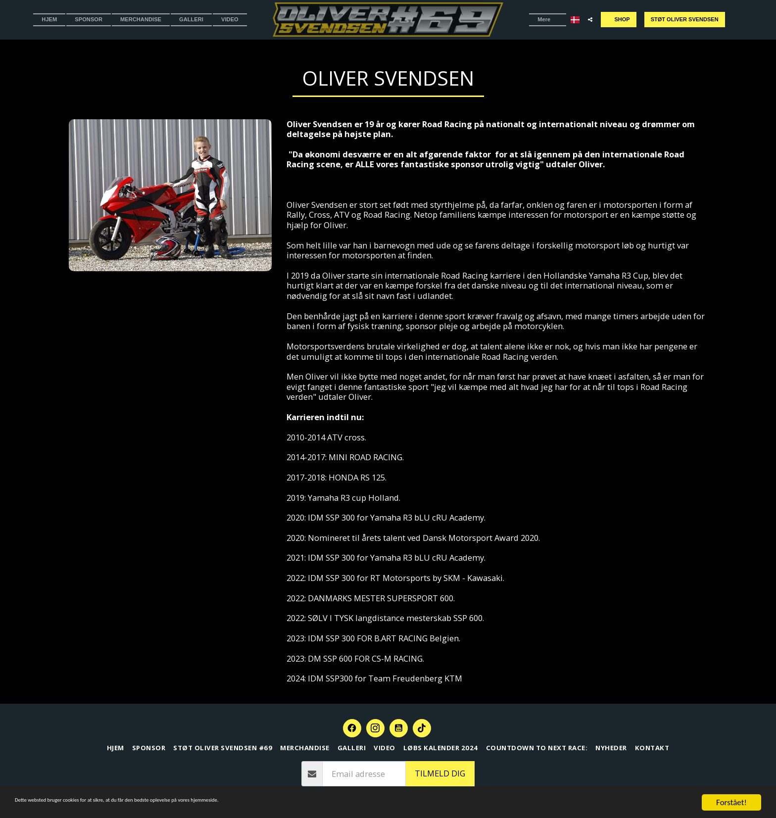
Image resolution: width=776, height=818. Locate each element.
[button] (586, 19)
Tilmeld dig (440, 773)
